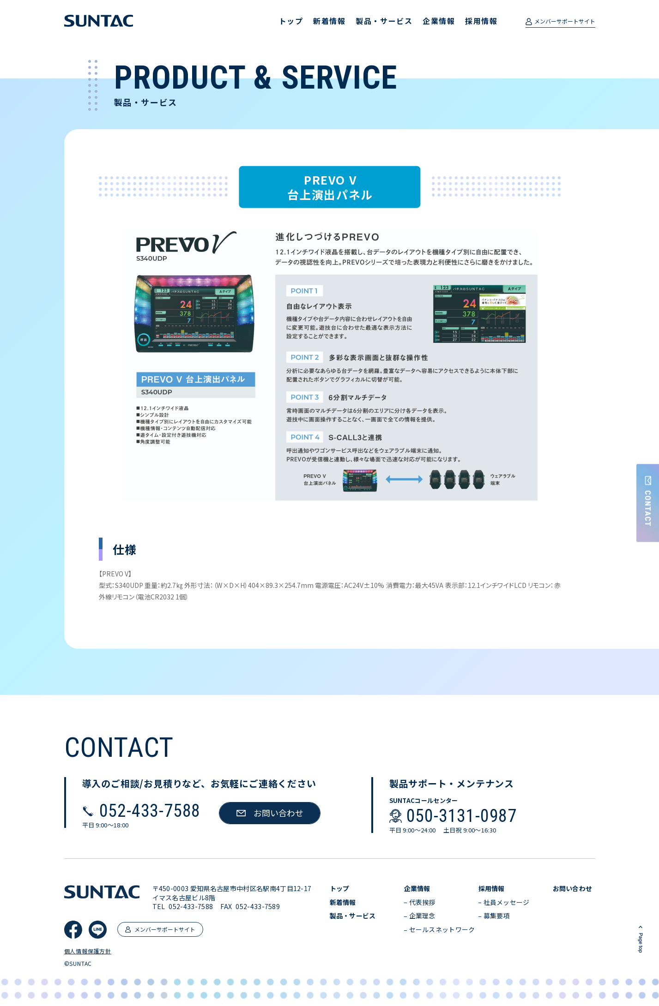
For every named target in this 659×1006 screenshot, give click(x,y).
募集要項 (497, 915)
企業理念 (422, 915)
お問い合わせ (572, 888)
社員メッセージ (507, 902)
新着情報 (329, 20)
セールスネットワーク (442, 929)
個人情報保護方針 (87, 951)
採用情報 (481, 20)
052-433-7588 (150, 811)
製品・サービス (384, 20)
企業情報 (439, 20)
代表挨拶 (422, 902)
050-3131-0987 (461, 816)
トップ (291, 20)
